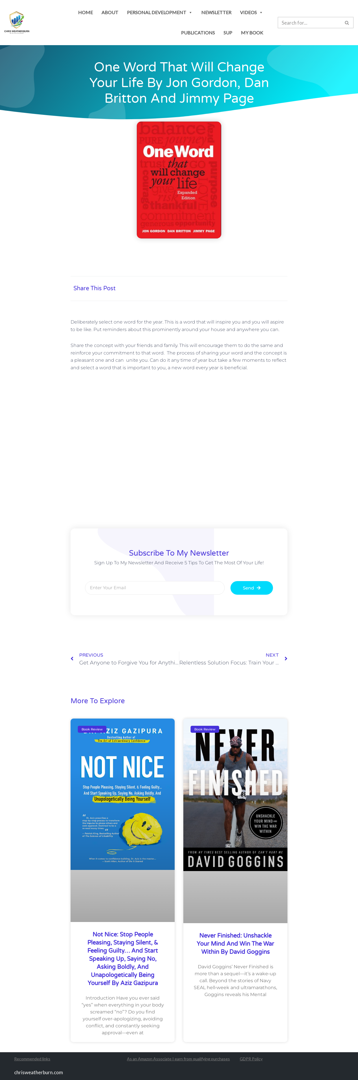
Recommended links (32, 1059)
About (110, 12)
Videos (251, 12)
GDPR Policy (251, 1059)
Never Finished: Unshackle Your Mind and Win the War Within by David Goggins (235, 944)
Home (85, 12)
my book (252, 32)
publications (198, 32)
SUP (228, 32)
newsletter (216, 12)
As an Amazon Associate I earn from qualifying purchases (178, 1059)
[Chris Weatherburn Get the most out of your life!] (16, 22)
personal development (160, 12)
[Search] (309, 22)
